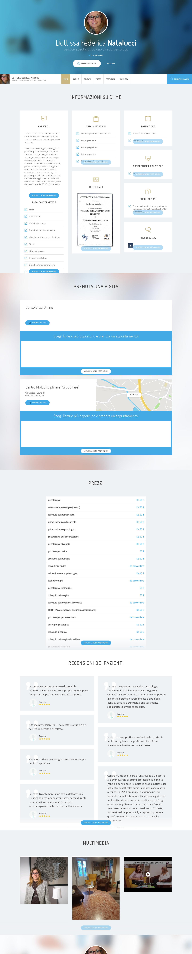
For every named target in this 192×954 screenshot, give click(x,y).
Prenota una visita (179, 79)
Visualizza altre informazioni (44, 195)
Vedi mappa (134, 395)
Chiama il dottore (37, 323)
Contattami (110, 63)
